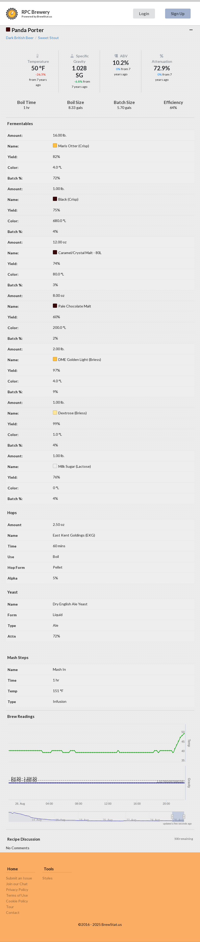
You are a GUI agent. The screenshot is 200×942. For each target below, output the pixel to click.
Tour (10, 906)
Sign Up (178, 13)
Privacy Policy (17, 889)
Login (144, 13)
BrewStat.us (44, 16)
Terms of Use (17, 895)
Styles (47, 878)
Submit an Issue (19, 878)
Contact (13, 912)
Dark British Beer (20, 38)
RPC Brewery (36, 12)
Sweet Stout (48, 38)
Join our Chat (17, 884)
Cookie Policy (17, 901)
